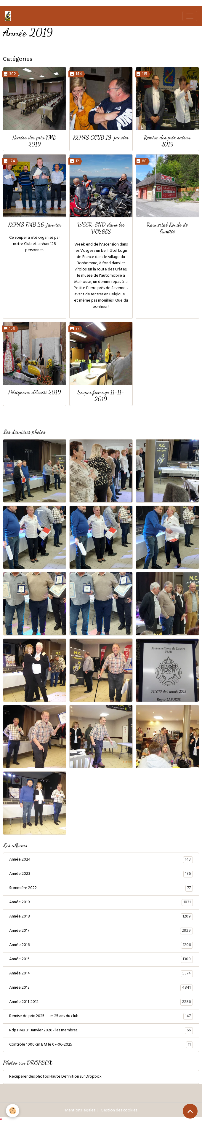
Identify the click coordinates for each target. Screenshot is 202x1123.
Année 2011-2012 (101, 1002)
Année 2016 (101, 945)
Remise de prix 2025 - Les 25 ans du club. (101, 1016)
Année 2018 (101, 917)
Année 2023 (101, 874)
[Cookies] (12, 1110)
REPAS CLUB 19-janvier (101, 137)
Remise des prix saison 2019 (167, 140)
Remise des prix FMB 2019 (34, 140)
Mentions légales (80, 1111)
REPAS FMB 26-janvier (34, 224)
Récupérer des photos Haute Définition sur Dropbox (55, 1077)
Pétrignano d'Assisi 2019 (34, 391)
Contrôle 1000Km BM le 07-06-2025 (101, 1045)
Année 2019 (101, 903)
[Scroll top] (190, 1111)
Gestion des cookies (119, 1111)
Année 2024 (101, 860)
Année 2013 (101, 988)
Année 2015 (101, 959)
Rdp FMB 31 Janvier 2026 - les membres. (101, 1031)
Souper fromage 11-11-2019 (101, 395)
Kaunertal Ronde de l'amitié (167, 228)
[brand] (9, 16)
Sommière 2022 (101, 888)
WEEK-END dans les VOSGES (101, 228)
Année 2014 (101, 974)
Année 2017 (101, 931)
